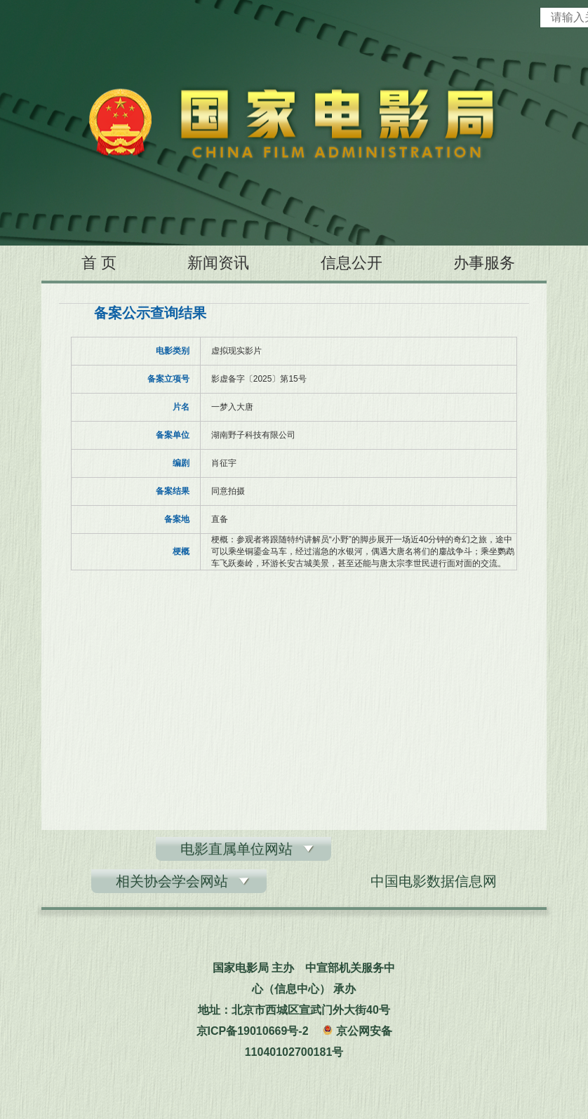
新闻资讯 (218, 263)
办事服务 (484, 263)
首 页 (98, 263)
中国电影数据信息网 (433, 881)
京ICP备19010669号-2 (252, 1031)
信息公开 (351, 263)
